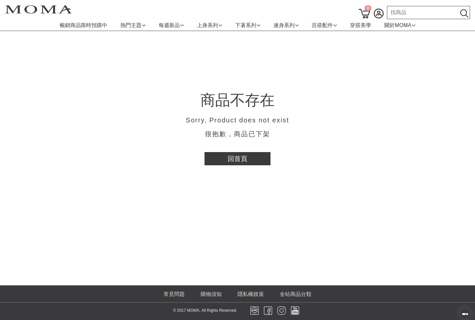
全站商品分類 (295, 294)
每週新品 (171, 25)
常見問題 (174, 294)
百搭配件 (324, 25)
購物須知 (211, 294)
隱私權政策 (251, 294)
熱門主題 (132, 25)
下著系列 (247, 25)
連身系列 (286, 25)
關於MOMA (399, 25)
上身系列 (209, 25)
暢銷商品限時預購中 (83, 25)
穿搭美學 (360, 25)
